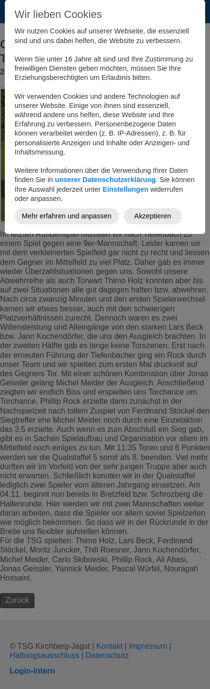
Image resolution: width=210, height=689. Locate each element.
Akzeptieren (152, 216)
